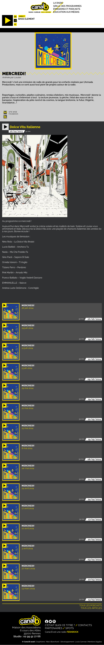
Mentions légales (95, 642)
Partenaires (53, 628)
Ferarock (72, 632)
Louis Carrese (81, 642)
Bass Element (26, 19)
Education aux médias (66, 12)
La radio (58, 3)
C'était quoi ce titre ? (60, 625)
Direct (22, 16)
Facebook (13, 114)
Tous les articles (91, 608)
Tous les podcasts (90, 605)
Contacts (85, 625)
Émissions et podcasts (66, 9)
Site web (13, 112)
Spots (69, 628)
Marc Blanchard (52, 642)
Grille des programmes (67, 6)
